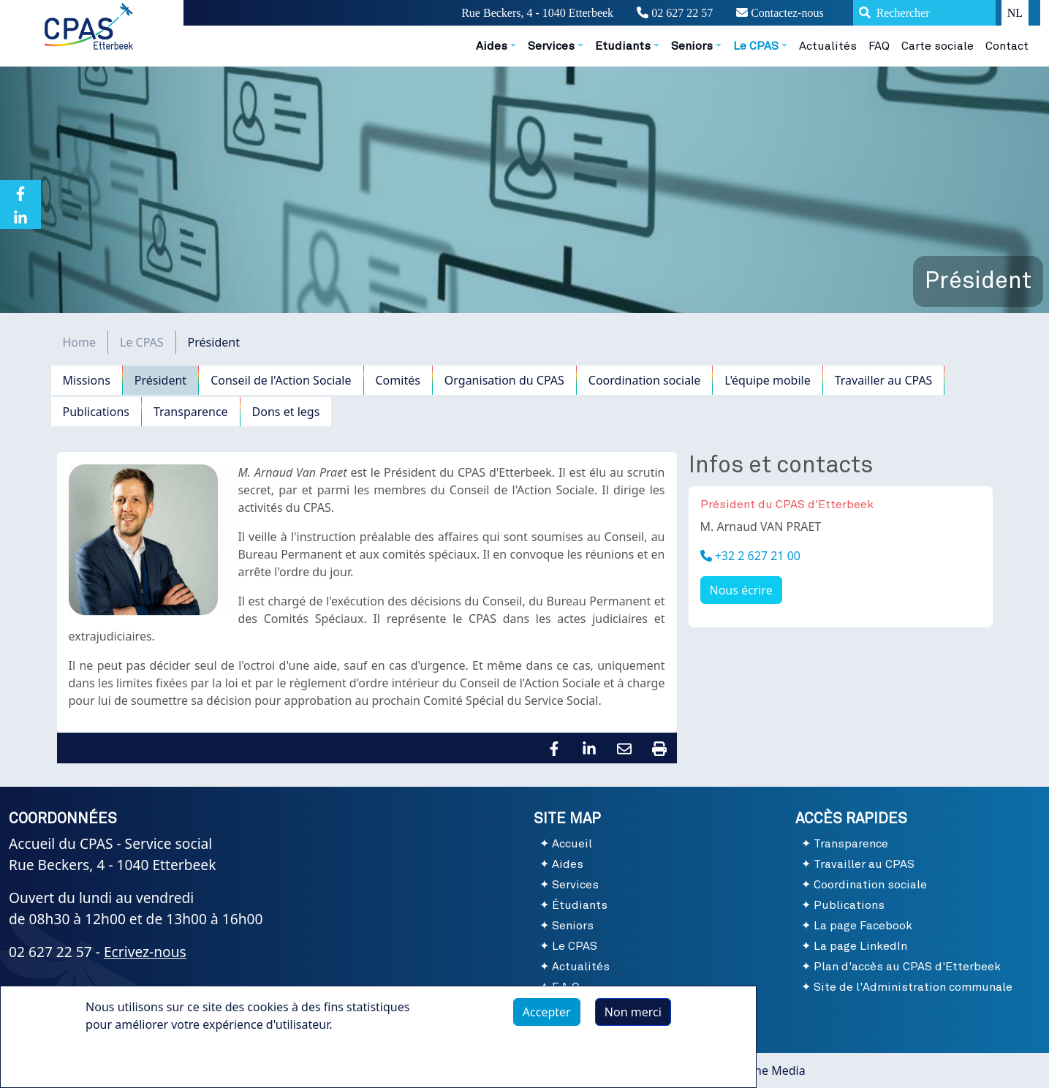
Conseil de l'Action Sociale (281, 380)
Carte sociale (937, 46)
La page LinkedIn (860, 946)
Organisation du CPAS (504, 380)
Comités (398, 380)
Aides (567, 864)
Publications (96, 412)
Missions (86, 380)
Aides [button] (491, 46)
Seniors (573, 926)
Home (79, 342)
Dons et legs (286, 412)
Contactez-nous (780, 13)
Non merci (633, 1012)
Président (160, 380)
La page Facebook (863, 926)
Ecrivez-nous (145, 952)
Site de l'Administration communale (913, 987)
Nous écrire (741, 590)
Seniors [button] (692, 46)
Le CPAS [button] (756, 46)
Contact (1007, 46)
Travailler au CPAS (884, 380)
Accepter (547, 1012)
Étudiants (579, 905)
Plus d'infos (131, 1058)
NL (1015, 13)
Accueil (572, 844)
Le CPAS (142, 342)
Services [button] (551, 46)
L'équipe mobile (767, 380)
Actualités (828, 46)
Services (575, 885)
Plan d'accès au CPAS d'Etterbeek (907, 966)
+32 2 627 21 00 (756, 556)
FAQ (879, 46)
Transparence (191, 412)
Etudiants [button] (623, 46)
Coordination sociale (644, 380)
